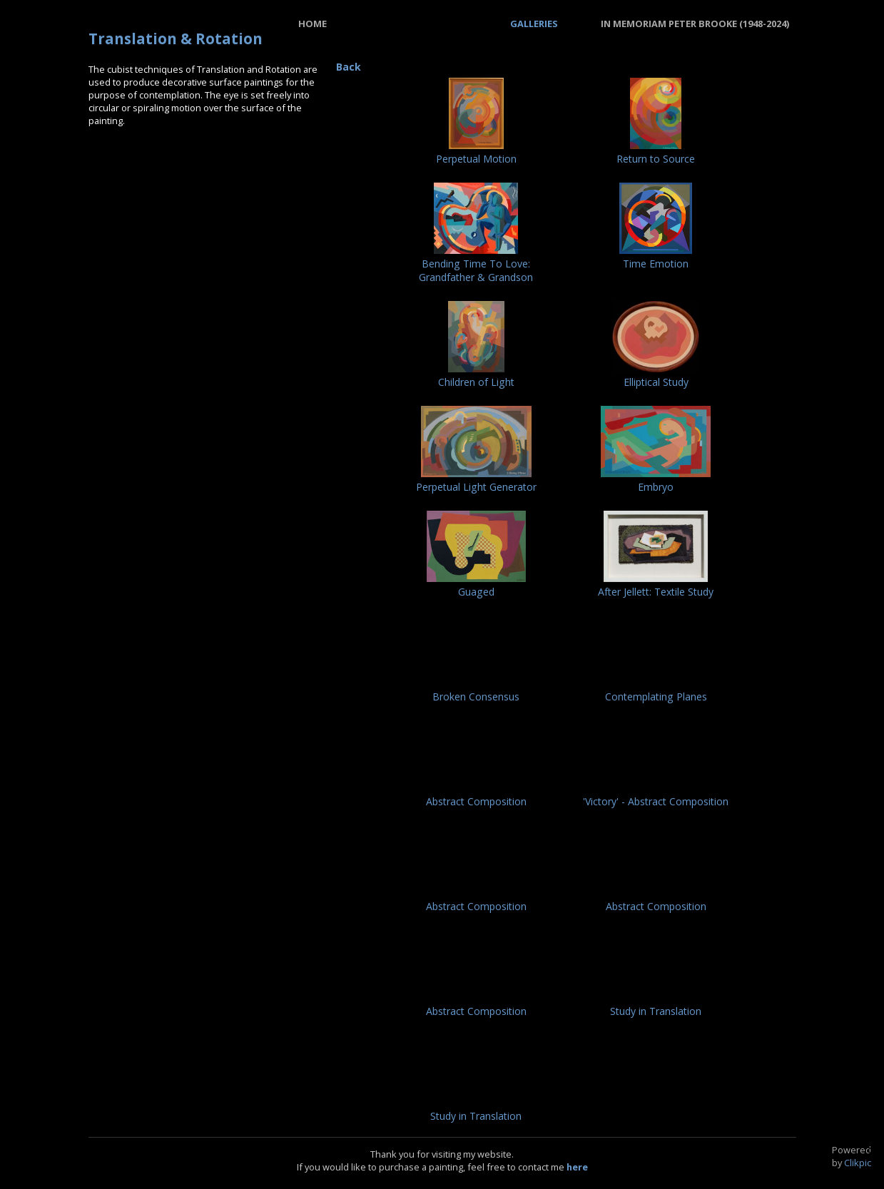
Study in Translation (655, 1011)
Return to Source (655, 158)
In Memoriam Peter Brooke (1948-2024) (695, 23)
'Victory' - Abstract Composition (655, 801)
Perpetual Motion (476, 158)
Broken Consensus (475, 696)
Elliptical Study (656, 382)
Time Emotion (656, 263)
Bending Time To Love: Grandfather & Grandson (476, 270)
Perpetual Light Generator (476, 487)
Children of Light (476, 382)
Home (312, 23)
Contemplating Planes (656, 696)
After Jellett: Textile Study (655, 591)
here (577, 1166)
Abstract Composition (476, 801)
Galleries (534, 23)
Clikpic (857, 1162)
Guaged (476, 591)
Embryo (656, 487)
